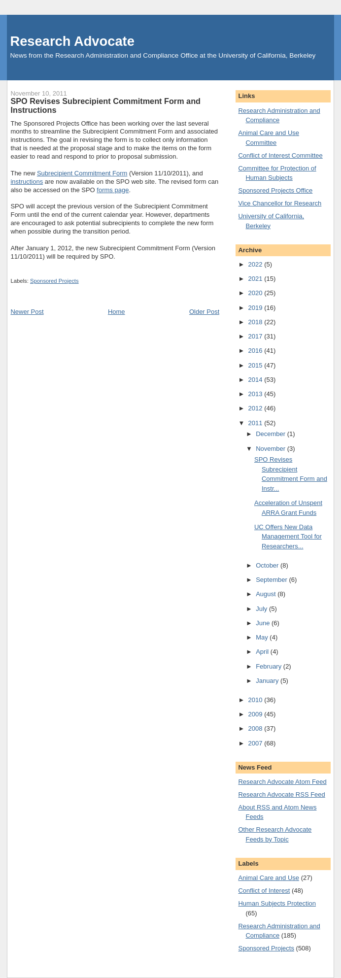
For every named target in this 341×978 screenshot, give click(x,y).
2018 (256, 322)
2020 (256, 293)
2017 (256, 336)
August (266, 594)
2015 (256, 365)
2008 (256, 728)
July (262, 608)
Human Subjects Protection (277, 903)
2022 (256, 264)
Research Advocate (72, 41)
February (269, 666)
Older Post (204, 311)
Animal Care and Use (268, 877)
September (272, 579)
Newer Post (26, 311)
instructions (26, 181)
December (271, 434)
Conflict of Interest (264, 890)
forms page (113, 190)
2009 (256, 714)
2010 (256, 700)
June (264, 623)
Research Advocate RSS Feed (281, 794)
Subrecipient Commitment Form (82, 173)
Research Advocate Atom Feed (282, 781)
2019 (256, 307)
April (263, 651)
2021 (256, 278)
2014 (256, 379)
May (263, 637)
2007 (256, 743)
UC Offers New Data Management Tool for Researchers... (288, 536)
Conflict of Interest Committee (280, 155)
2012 (256, 408)
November (271, 448)
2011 (256, 423)
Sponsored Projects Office (275, 190)
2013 (256, 394)
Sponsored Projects (54, 281)
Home (116, 311)
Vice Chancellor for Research (279, 203)
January (268, 680)
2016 (256, 350)
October (268, 565)
